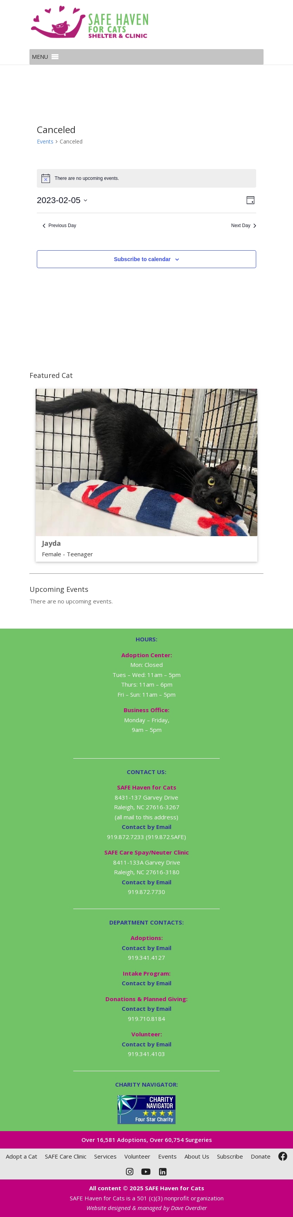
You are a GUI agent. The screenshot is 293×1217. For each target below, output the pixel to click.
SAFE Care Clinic (65, 1156)
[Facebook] (282, 1156)
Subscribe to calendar (142, 259)
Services (105, 1156)
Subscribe (230, 1156)
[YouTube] (146, 1171)
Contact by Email (146, 948)
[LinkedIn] (163, 1171)
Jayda (51, 543)
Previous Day (59, 225)
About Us (196, 1156)
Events (45, 141)
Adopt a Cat (21, 1156)
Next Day (243, 225)
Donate (261, 1156)
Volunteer (137, 1156)
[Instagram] (129, 1171)
